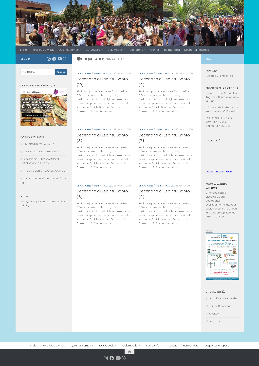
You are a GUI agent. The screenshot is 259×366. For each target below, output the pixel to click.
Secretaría (136, 50)
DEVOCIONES (84, 73)
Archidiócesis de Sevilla (223, 298)
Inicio (23, 50)
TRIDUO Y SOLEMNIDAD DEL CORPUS (44, 170)
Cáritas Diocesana (220, 306)
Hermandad (172, 50)
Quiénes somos (69, 50)
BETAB (209, 231)
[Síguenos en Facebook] (54, 59)
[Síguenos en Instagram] (49, 59)
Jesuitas (214, 313)
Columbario (115, 50)
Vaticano (214, 321)
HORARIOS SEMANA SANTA (38, 144)
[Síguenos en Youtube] (59, 59)
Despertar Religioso (196, 50)
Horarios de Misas (43, 50)
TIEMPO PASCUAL (103, 73)
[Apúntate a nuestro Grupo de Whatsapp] (65, 59)
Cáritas (155, 50)
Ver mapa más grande (220, 171)
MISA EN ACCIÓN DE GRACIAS (40, 151)
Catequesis (93, 50)
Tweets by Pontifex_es (219, 76)
